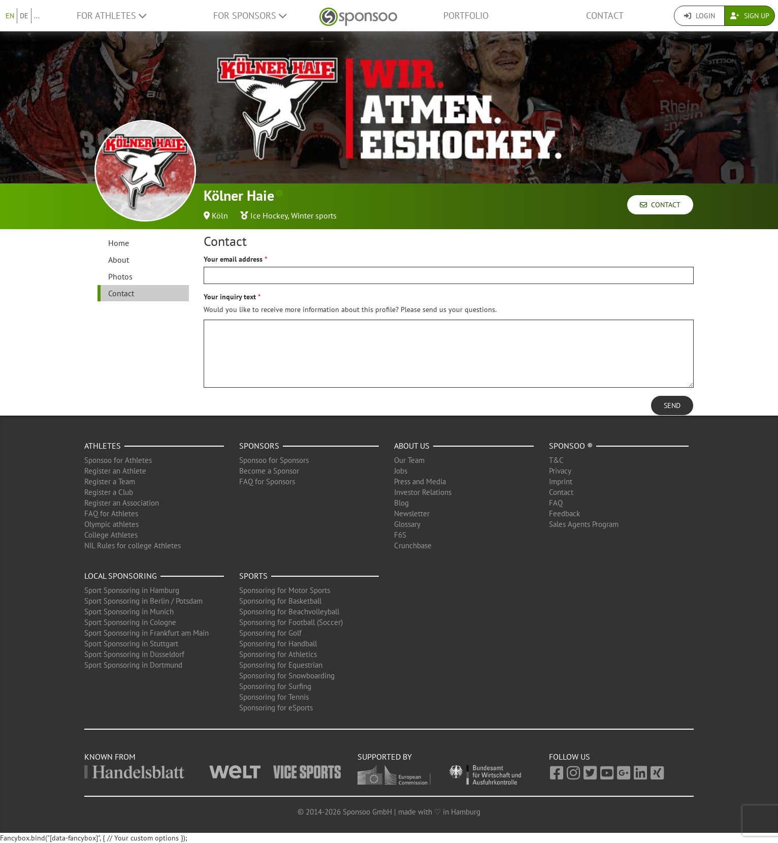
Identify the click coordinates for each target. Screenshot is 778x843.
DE (24, 15)
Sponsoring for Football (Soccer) (291, 622)
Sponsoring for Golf (270, 633)
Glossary (407, 524)
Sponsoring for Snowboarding (287, 675)
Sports (253, 576)
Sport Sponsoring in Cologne (130, 622)
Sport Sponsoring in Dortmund (133, 665)
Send (672, 405)
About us (412, 446)
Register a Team (109, 481)
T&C (556, 460)
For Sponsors (249, 15)
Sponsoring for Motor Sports (284, 590)
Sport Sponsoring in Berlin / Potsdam (143, 601)
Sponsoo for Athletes (118, 460)
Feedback (564, 513)
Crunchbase (413, 545)
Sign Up (749, 15)
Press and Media (420, 481)
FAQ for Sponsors (267, 481)
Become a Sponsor (269, 471)
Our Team (409, 460)
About (118, 260)
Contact (605, 15)
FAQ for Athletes (111, 513)
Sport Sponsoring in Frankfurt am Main (146, 633)
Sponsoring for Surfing (275, 686)
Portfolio (466, 15)
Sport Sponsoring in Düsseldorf (134, 654)
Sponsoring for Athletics (278, 654)
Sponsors (259, 446)
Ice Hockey (268, 215)
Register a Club (108, 492)
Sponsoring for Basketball (280, 601)
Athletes (102, 446)
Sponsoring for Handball (278, 643)
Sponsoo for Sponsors (274, 460)
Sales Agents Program (584, 524)
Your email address (233, 259)
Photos (120, 276)
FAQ (556, 503)
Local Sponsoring (120, 576)
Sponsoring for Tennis (274, 697)
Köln (220, 215)
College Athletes (111, 535)
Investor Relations (422, 492)
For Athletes (111, 15)
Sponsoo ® (571, 446)
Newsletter (412, 513)
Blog (401, 503)
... (37, 15)
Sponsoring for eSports (276, 707)
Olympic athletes (111, 524)
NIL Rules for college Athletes (132, 545)
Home (118, 243)
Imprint (560, 481)
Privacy (560, 471)
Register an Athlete (115, 471)
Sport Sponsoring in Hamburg (131, 590)
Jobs (400, 471)
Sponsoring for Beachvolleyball (289, 611)
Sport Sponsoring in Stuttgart (131, 643)
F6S (400, 535)
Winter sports (314, 215)
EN (10, 15)
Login (699, 15)
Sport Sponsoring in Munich (129, 611)
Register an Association (121, 503)
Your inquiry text (230, 296)
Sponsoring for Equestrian (280, 665)
